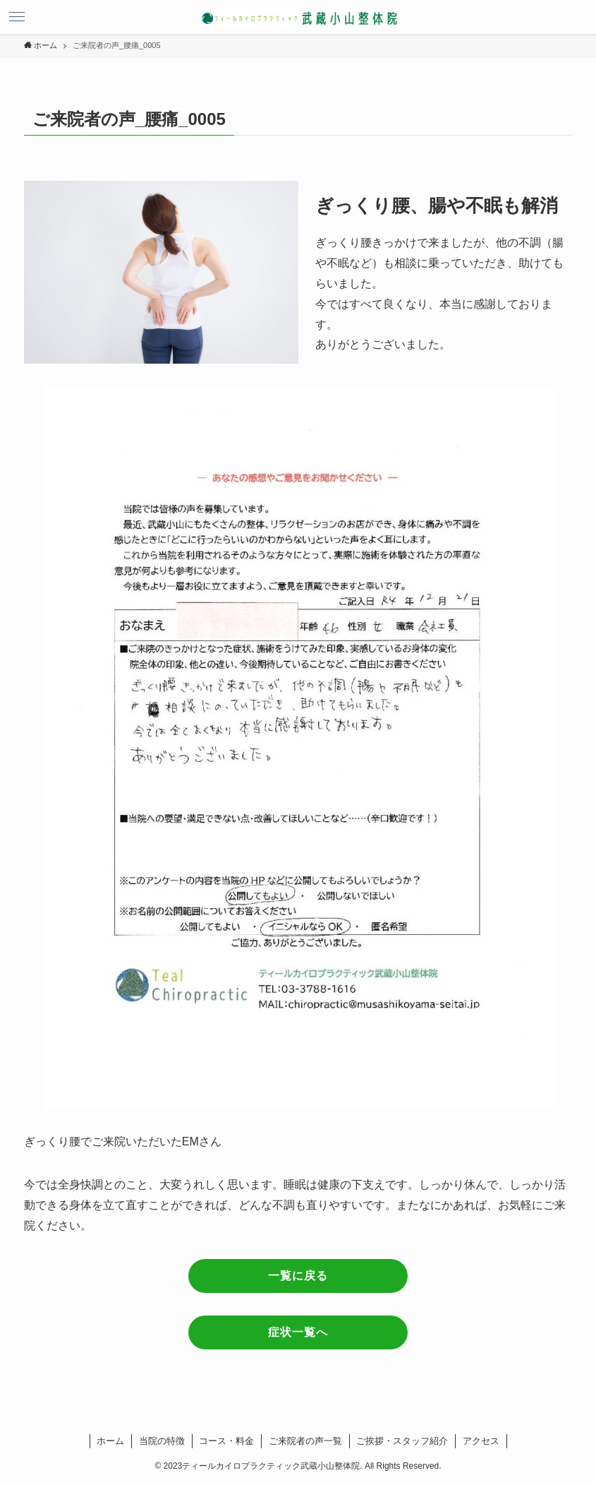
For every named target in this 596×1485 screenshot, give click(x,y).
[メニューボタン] (17, 17)
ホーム (110, 1441)
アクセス (481, 1441)
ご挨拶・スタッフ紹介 (402, 1441)
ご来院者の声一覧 (305, 1441)
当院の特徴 (162, 1441)
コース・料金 (226, 1441)
